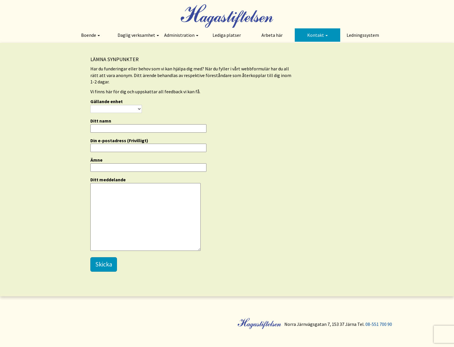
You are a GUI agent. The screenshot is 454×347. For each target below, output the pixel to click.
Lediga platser (227, 35)
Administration (181, 35)
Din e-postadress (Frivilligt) (148, 144)
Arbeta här (272, 35)
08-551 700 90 (378, 324)
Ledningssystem (363, 35)
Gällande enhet (116, 105)
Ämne (148, 163)
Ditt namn (148, 124)
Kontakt (317, 35)
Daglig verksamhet (138, 35)
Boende (90, 35)
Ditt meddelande (145, 214)
